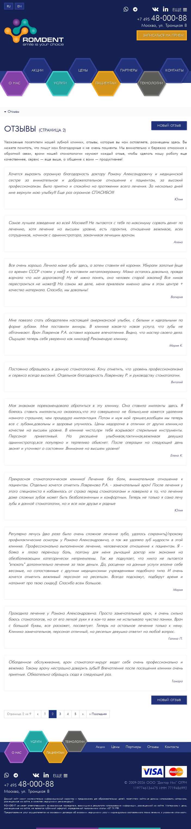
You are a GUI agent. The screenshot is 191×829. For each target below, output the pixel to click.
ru (9, 6)
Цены (115, 747)
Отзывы (153, 747)
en (19, 6)
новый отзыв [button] (169, 125)
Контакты (172, 747)
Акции (100, 747)
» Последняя (98, 714)
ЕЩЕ (179, 9)
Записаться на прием (163, 35)
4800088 (162, 19)
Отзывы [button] (11, 112)
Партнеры (133, 747)
